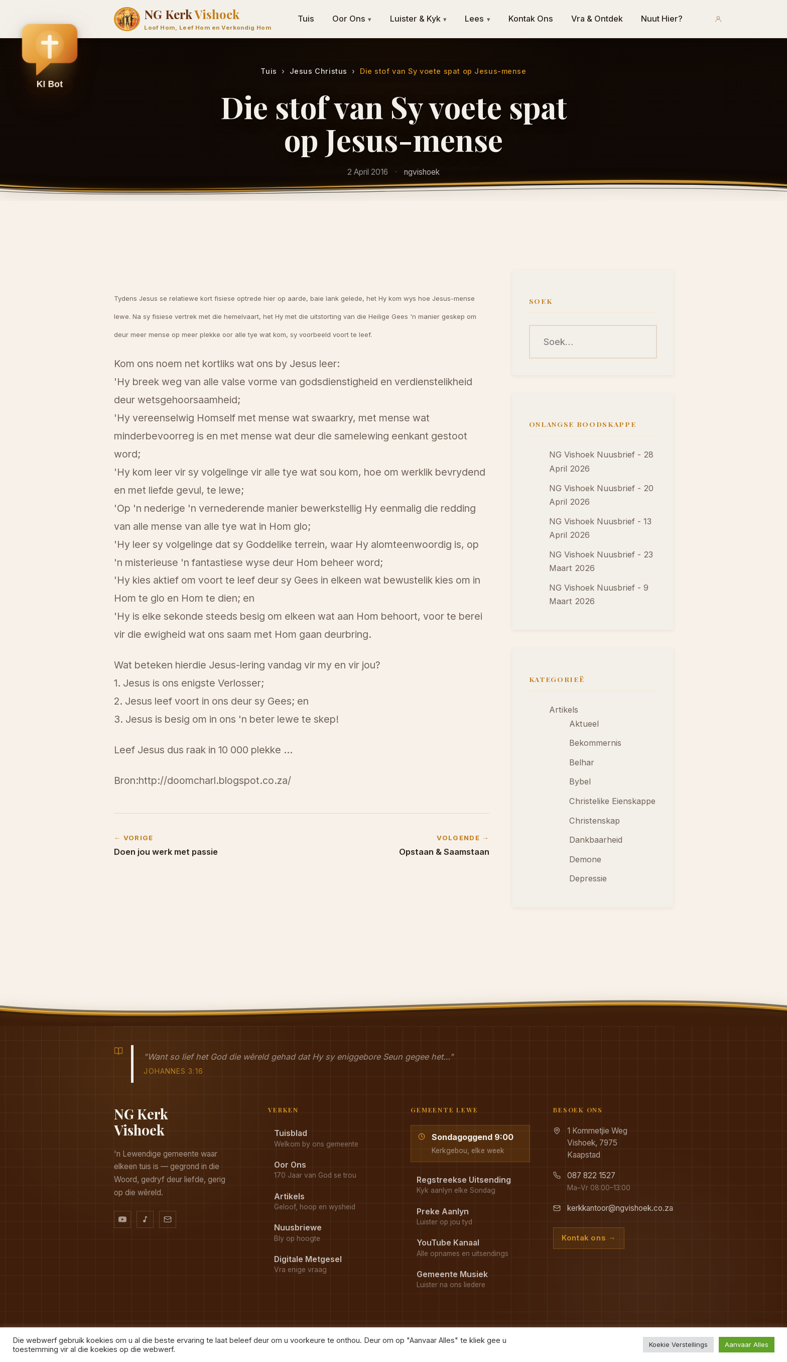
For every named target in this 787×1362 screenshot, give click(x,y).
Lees (477, 19)
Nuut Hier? (662, 19)
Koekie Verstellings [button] (678, 1344)
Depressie (588, 878)
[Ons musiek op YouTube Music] (145, 1219)
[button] (49, 55)
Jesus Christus (318, 71)
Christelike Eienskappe (612, 801)
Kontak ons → (589, 1237)
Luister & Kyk (418, 19)
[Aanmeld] (718, 19)
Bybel (580, 781)
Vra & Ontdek (597, 19)
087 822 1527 (591, 1175)
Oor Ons (352, 19)
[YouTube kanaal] (122, 1219)
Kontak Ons (530, 19)
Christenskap (594, 821)
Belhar (581, 762)
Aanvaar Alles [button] (746, 1344)
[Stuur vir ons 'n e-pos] (167, 1219)
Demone (585, 859)
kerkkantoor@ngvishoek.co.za (620, 1208)
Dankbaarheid (595, 840)
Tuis (306, 19)
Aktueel (584, 724)
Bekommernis (595, 743)
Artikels (563, 710)
